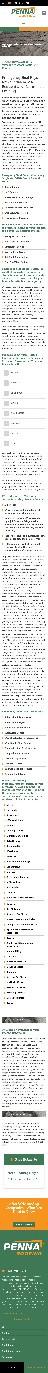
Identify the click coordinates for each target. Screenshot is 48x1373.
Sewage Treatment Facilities (21, 924)
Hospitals (11, 810)
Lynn (13, 443)
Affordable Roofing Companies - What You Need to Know (24, 1208)
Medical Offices (14, 982)
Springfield (16, 392)
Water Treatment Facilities (20, 919)
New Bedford (17, 412)
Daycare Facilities (16, 977)
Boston (14, 372)
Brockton (15, 423)
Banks (9, 1003)
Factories (11, 856)
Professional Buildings (18, 861)
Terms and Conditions (24, 1319)
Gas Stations (13, 866)
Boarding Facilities (16, 992)
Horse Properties (15, 997)
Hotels (9, 804)
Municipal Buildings (17, 835)
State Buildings (14, 951)
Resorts (10, 938)
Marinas (10, 871)
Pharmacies (12, 887)
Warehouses (13, 851)
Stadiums (11, 972)
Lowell (14, 402)
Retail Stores (13, 841)
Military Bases (14, 882)
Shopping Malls (14, 846)
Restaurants (12, 815)
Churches (11, 956)
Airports (10, 903)
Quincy (14, 433)
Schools (10, 825)
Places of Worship (16, 961)
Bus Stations (13, 909)
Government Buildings (18, 877)
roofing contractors (10, 1280)
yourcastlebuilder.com (12, 1313)
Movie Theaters (14, 966)
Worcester (16, 382)
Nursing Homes (14, 830)
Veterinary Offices (16, 987)
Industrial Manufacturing (20, 897)
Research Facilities (16, 914)
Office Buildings (14, 820)
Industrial (11, 892)
